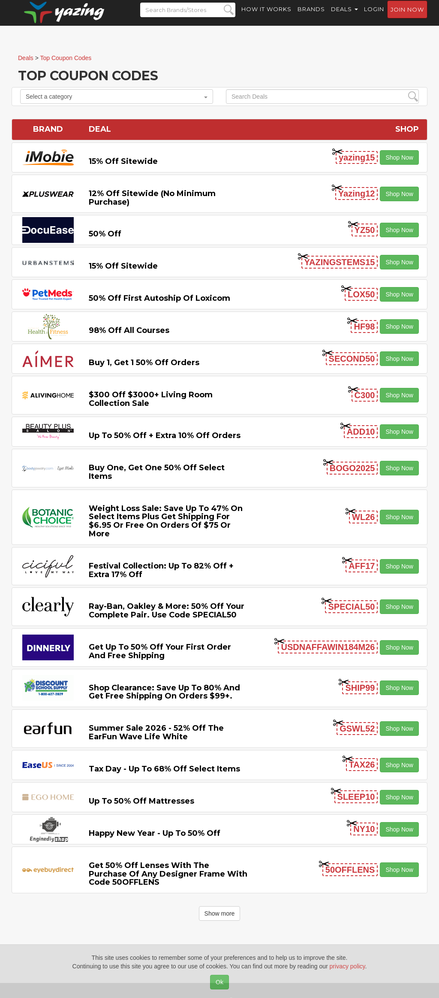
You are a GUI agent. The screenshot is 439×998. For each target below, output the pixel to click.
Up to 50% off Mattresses (141, 801)
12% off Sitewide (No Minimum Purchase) (152, 198)
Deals (344, 17)
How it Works (266, 17)
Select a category (116, 96)
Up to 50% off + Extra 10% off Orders (165, 435)
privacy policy (347, 966)
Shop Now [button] (399, 157)
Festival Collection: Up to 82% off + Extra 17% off (161, 570)
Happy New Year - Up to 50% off (154, 833)
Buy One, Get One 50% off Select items (157, 472)
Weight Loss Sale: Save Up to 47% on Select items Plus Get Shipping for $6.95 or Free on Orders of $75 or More (166, 521)
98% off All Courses (129, 330)
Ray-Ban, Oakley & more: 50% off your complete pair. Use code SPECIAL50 (166, 611)
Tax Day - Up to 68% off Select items (164, 769)
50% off (105, 234)
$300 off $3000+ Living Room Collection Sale (151, 399)
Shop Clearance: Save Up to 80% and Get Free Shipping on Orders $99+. (164, 692)
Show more (219, 913)
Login (374, 17)
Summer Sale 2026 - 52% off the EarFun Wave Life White (156, 732)
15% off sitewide (123, 161)
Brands (311, 17)
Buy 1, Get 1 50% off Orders (144, 362)
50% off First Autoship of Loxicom (159, 298)
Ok (219, 982)
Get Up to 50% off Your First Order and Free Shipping (160, 651)
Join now (407, 17)
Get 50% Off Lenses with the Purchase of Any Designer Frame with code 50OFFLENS (168, 874)
